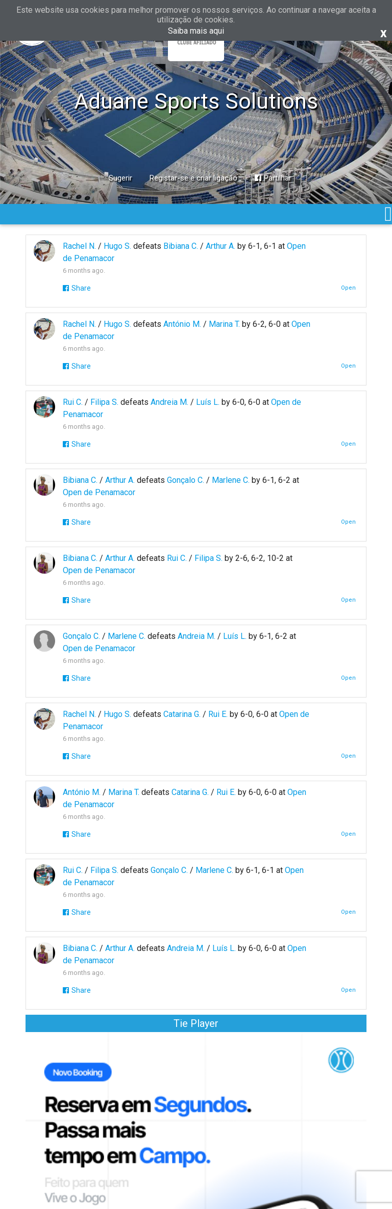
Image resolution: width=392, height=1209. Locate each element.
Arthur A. (220, 246)
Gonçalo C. (185, 480)
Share (77, 288)
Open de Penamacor (99, 492)
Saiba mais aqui (196, 31)
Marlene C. (231, 480)
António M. (182, 324)
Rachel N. (79, 246)
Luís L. (207, 402)
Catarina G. (182, 714)
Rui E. (218, 714)
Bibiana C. (180, 246)
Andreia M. (169, 402)
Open (348, 288)
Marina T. (224, 324)
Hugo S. (117, 246)
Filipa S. (104, 402)
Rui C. (73, 402)
